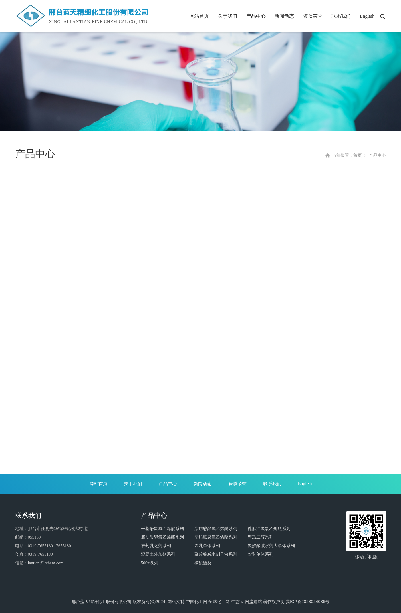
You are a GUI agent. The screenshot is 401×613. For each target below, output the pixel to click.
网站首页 (199, 16)
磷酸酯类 (202, 563)
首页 (357, 154)
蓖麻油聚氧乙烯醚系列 (269, 528)
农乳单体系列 (207, 545)
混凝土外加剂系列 (158, 554)
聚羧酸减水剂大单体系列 (271, 545)
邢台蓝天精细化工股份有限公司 (102, 601)
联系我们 (341, 16)
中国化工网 (196, 601)
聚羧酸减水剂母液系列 (215, 554)
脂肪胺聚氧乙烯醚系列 (215, 537)
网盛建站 (253, 601)
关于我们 (227, 16)
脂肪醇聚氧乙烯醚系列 (215, 528)
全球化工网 (219, 601)
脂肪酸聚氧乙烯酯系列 (162, 537)
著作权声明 (274, 601)
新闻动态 (284, 16)
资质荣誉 (313, 16)
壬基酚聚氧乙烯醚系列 (162, 528)
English (367, 16)
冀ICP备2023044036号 (307, 601)
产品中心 (256, 16)
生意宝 (237, 601)
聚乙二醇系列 (260, 537)
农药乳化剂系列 (156, 545)
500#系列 (149, 563)
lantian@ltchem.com (46, 563)
